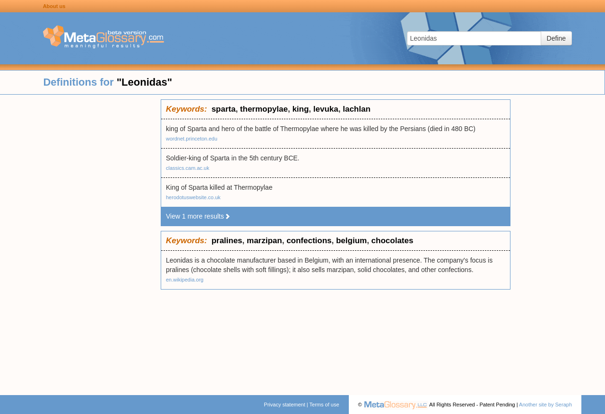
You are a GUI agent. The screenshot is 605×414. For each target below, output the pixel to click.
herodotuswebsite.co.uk (193, 197)
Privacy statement (284, 404)
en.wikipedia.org (185, 279)
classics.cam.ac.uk (187, 168)
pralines (226, 240)
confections (308, 240)
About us (54, 6)
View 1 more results (198, 216)
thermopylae (264, 109)
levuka (325, 109)
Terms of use (324, 404)
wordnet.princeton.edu (191, 138)
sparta (223, 109)
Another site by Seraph (545, 404)
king (300, 109)
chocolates (393, 240)
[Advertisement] (80, 241)
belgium (351, 240)
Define (556, 38)
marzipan (264, 240)
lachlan (357, 109)
